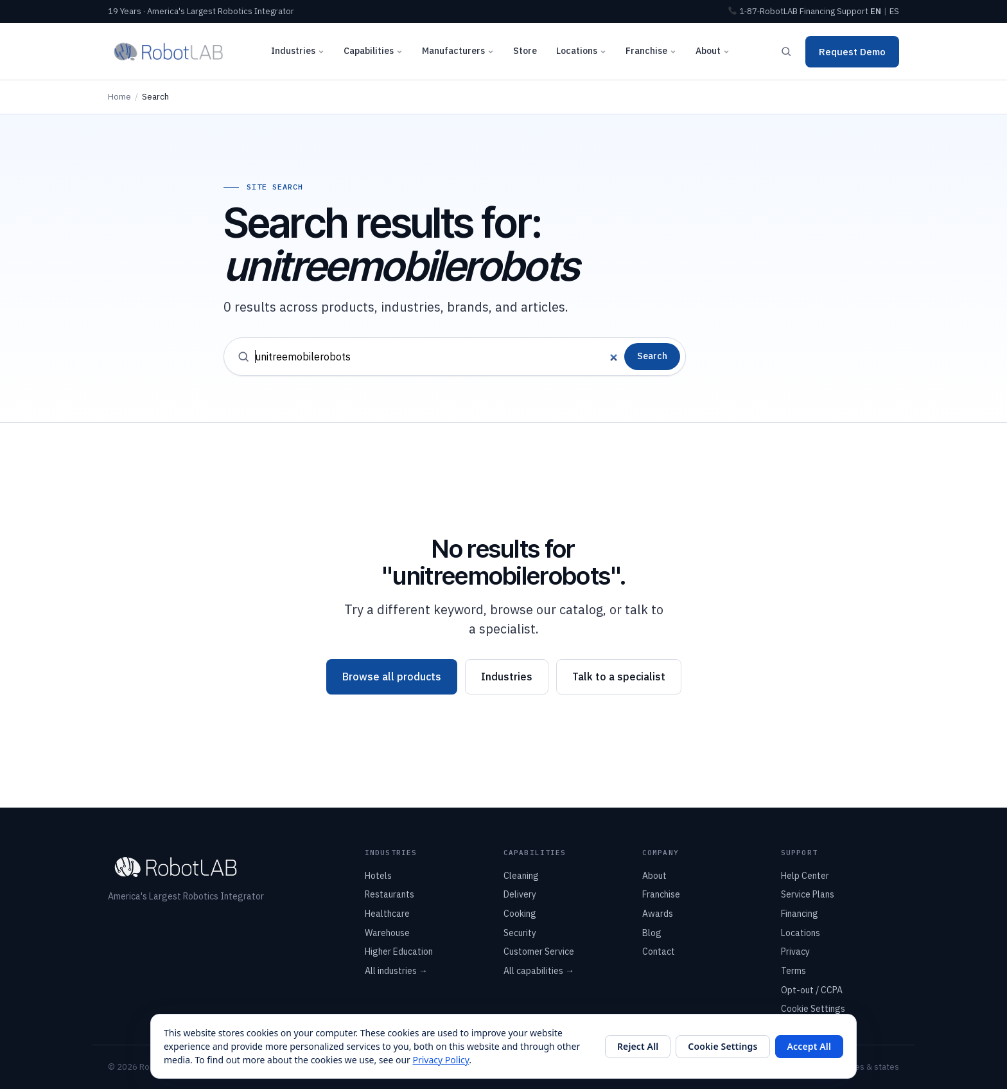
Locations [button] (581, 51)
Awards (657, 913)
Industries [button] (297, 51)
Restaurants (389, 894)
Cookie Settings (813, 1008)
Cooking (520, 913)
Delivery (520, 894)
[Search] (786, 51)
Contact (658, 951)
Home (119, 96)
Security (520, 933)
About (713, 51)
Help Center (805, 875)
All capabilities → (539, 971)
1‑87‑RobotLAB (763, 11)
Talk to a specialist (618, 676)
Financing (817, 11)
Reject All (637, 1046)
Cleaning (521, 875)
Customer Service (539, 951)
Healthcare (387, 913)
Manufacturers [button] (458, 51)
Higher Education (399, 951)
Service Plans (807, 894)
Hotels (378, 875)
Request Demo (852, 52)
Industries (506, 676)
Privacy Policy (441, 1060)
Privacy (795, 951)
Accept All (809, 1046)
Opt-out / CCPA (812, 990)
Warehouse (387, 933)
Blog (651, 933)
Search (652, 356)
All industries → (396, 971)
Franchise (651, 51)
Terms (793, 971)
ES (894, 11)
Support (852, 11)
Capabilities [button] (373, 51)
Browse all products (391, 676)
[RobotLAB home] (168, 51)
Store (525, 51)
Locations (800, 933)
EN (875, 11)
